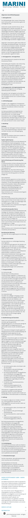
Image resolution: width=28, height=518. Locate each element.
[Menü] (3, 10)
